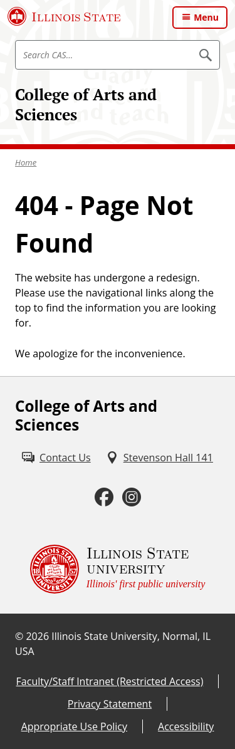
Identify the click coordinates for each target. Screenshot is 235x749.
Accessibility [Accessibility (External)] (186, 726)
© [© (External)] (19, 636)
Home (25, 162)
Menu (206, 17)
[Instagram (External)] (131, 497)
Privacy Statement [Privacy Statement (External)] (110, 704)
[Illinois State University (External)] (64, 16)
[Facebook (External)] (104, 497)
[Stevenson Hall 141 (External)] (159, 457)
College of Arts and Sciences (86, 104)
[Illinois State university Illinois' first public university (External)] (118, 569)
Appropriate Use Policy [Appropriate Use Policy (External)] (74, 726)
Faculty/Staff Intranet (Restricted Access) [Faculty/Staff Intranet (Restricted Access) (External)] (110, 681)
